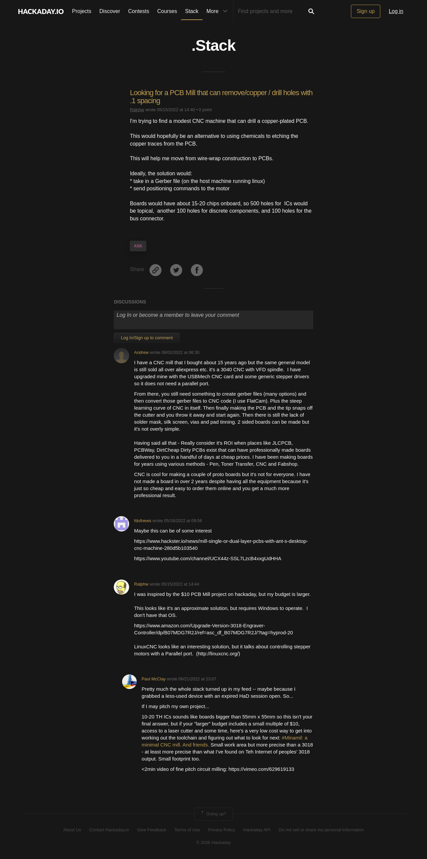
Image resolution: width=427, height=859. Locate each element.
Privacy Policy (221, 829)
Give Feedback (151, 829)
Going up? (213, 814)
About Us (72, 829)
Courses (167, 11)
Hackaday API (257, 829)
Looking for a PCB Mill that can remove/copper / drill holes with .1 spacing (221, 96)
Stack (191, 11)
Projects (81, 11)
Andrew (141, 352)
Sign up (366, 11)
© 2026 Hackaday (213, 842)
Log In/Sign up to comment (146, 337)
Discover (109, 11)
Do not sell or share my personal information (321, 829)
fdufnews (142, 520)
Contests (138, 11)
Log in (396, 11)
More (218, 11)
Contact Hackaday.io (109, 829)
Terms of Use (187, 829)
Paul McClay (154, 678)
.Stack (213, 45)
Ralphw (137, 109)
